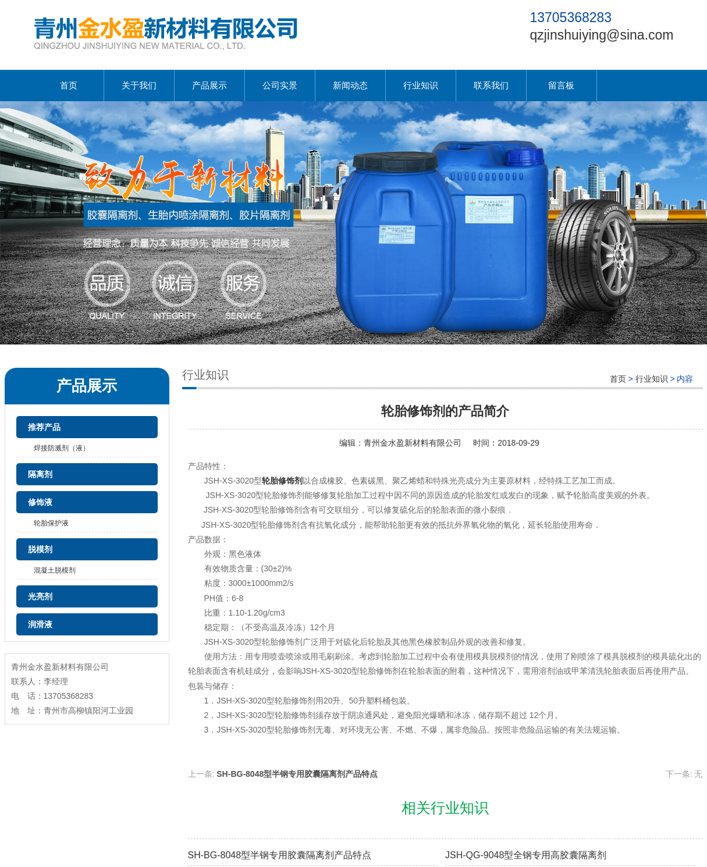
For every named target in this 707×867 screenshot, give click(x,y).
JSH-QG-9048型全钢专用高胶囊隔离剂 (525, 855)
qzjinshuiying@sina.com (601, 34)
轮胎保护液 (51, 523)
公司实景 (279, 85)
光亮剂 (40, 596)
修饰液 (40, 502)
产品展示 (209, 85)
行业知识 (420, 85)
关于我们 (139, 85)
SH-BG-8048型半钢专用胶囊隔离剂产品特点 (297, 774)
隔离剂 (40, 474)
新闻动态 (350, 85)
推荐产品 (44, 427)
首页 (68, 85)
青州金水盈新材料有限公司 (412, 442)
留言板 (561, 85)
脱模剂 (40, 549)
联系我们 (491, 85)
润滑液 (40, 624)
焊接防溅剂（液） (62, 448)
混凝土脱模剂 (55, 570)
